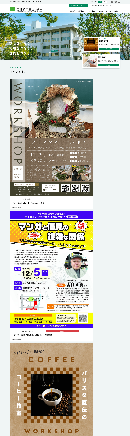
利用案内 (81, 11)
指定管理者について (58, 420)
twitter (115, 1)
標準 (100, 2)
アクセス (108, 11)
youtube (119, 1)
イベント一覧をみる (109, 203)
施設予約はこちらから (78, 5)
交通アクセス (24, 413)
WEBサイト (59, 412)
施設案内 (72, 11)
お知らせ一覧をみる (109, 308)
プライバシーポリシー (74, 420)
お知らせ (100, 11)
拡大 (105, 2)
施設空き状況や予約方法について (102, 5)
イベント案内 (90, 11)
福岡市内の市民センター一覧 (88, 363)
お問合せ (117, 11)
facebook (112, 1)
